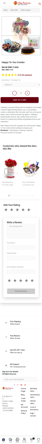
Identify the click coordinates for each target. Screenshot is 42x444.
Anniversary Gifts (35, 395)
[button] (8, 195)
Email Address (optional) (15, 267)
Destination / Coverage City (11, 80)
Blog (23, 394)
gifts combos (25, 10)
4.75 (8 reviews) (25, 75)
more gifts (14, 10)
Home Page (23, 389)
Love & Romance (34, 408)
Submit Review (21, 291)
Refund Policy (24, 412)
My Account (24, 405)
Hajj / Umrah (33, 414)
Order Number (11, 253)
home (5, 10)
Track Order (23, 399)
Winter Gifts (33, 402)
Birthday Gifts (33, 389)
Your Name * (11, 243)
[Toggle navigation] (4, 3)
